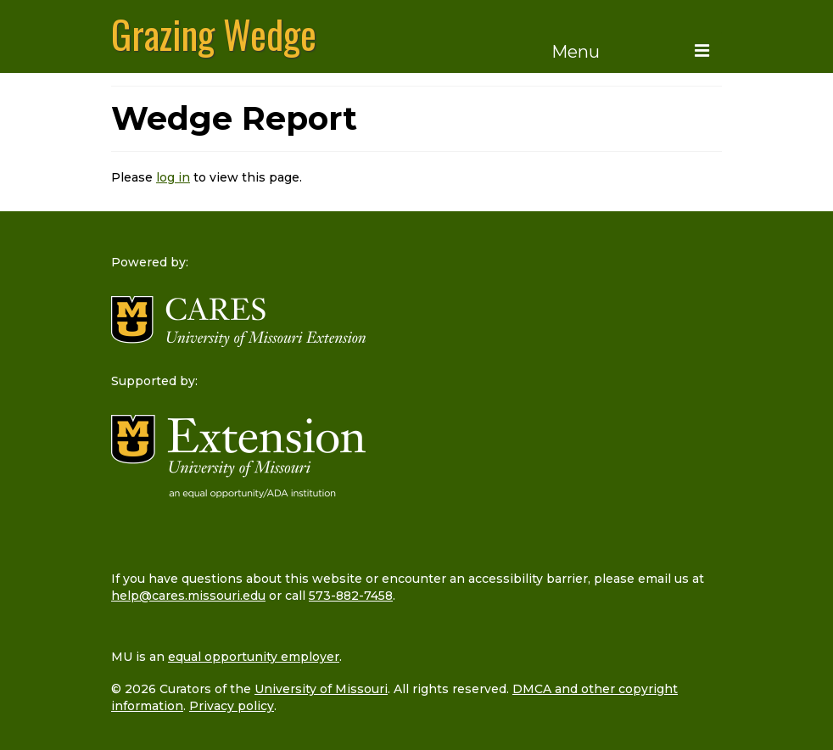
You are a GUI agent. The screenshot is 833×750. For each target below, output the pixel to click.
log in (173, 177)
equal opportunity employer (253, 656)
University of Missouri (321, 689)
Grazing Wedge (213, 33)
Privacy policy (231, 706)
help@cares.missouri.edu (188, 595)
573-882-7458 (351, 595)
